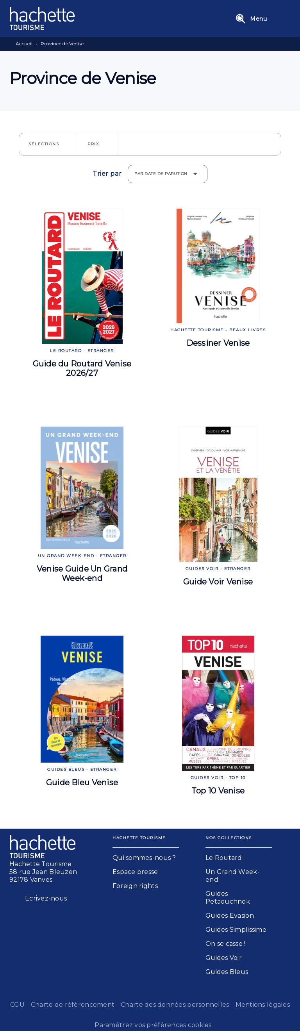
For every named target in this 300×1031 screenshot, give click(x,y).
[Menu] (261, 19)
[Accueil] (42, 18)
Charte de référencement (72, 1004)
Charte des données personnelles (175, 1004)
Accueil (24, 43)
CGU (17, 1004)
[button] (48, 144)
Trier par (107, 174)
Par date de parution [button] (161, 173)
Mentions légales (263, 1004)
